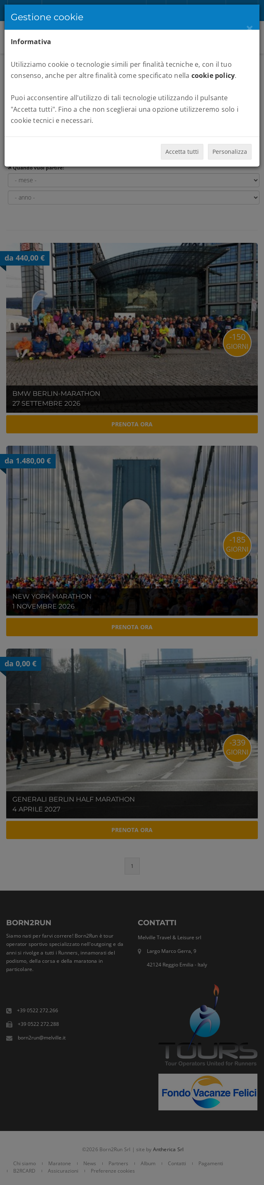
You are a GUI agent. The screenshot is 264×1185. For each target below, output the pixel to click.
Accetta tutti (182, 151)
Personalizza (229, 151)
